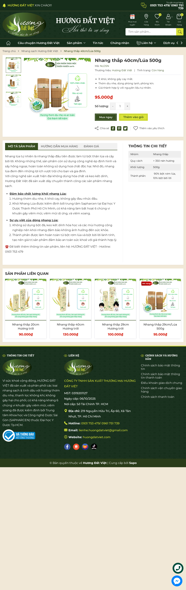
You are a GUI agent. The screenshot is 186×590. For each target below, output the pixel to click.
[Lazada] (85, 447)
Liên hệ (146, 43)
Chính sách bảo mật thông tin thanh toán (160, 375)
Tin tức (98, 43)
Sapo (133, 463)
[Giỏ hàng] (179, 20)
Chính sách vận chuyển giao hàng (161, 389)
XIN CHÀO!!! (30, 5)
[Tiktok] (94, 447)
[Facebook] (67, 447)
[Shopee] (76, 447)
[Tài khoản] (168, 20)
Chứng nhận (119, 43)
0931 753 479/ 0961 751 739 (100, 423)
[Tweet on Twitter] (125, 128)
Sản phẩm (76, 43)
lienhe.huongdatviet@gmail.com (103, 430)
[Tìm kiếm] (179, 31)
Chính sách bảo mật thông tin (160, 367)
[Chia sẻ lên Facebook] (113, 128)
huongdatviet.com (96, 437)
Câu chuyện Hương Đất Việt (39, 43)
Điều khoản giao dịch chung (161, 383)
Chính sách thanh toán (157, 397)
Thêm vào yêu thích (149, 128)
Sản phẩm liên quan (26, 273)
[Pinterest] (119, 128)
